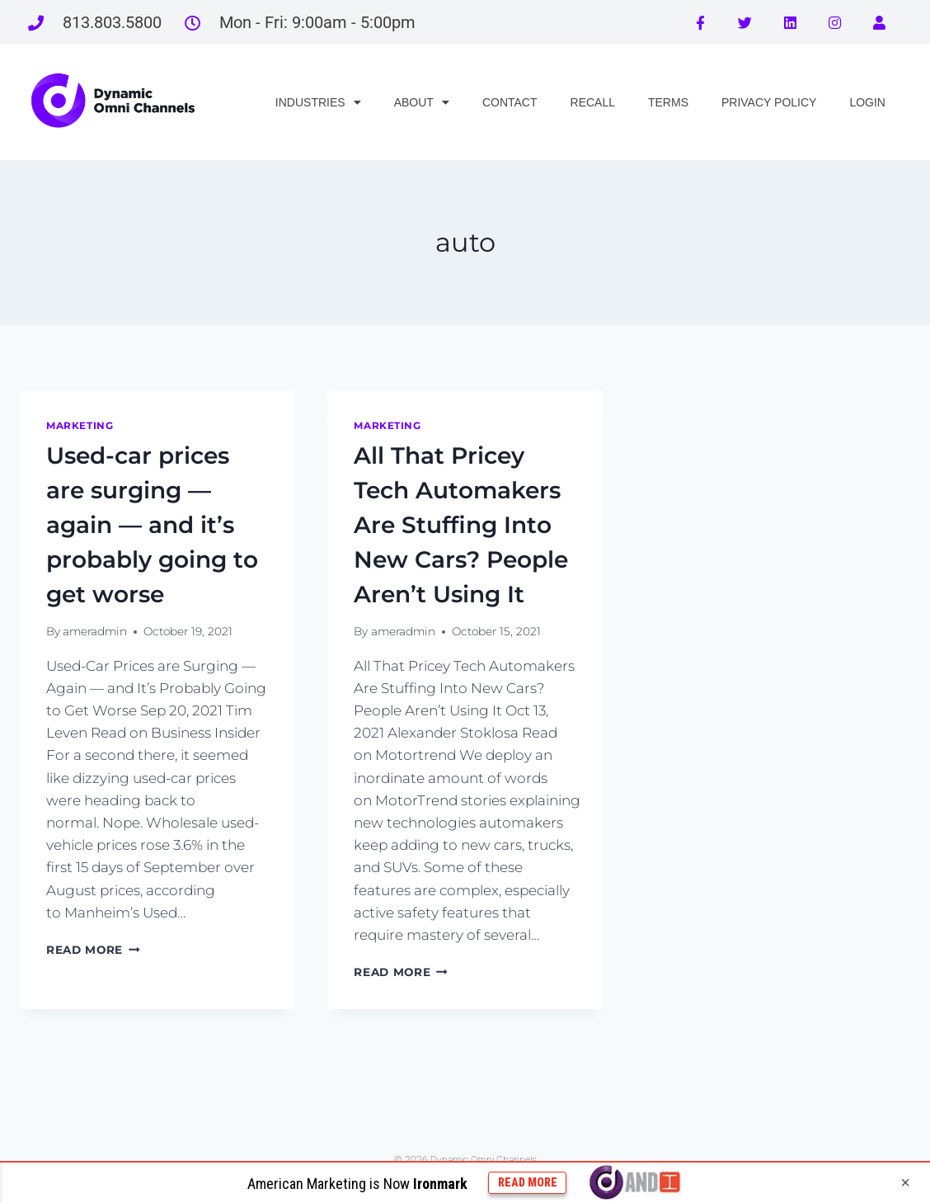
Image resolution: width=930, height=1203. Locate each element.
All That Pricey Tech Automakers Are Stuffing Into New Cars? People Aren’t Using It (461, 524)
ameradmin (95, 631)
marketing (79, 425)
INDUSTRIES (318, 102)
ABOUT (421, 102)
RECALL (593, 102)
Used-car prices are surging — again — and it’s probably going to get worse (152, 524)
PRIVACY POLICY (768, 102)
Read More (93, 949)
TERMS (668, 102)
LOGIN (867, 102)
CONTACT (510, 102)
